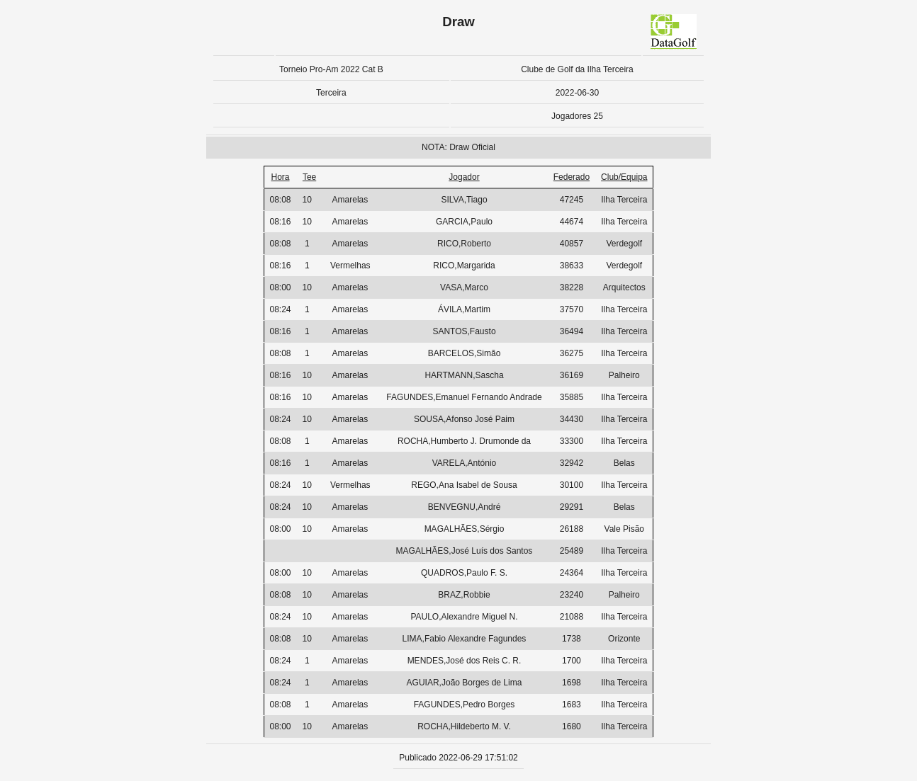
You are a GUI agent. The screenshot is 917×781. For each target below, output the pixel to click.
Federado (571, 177)
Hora (280, 177)
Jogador (464, 177)
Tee (309, 177)
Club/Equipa (624, 177)
